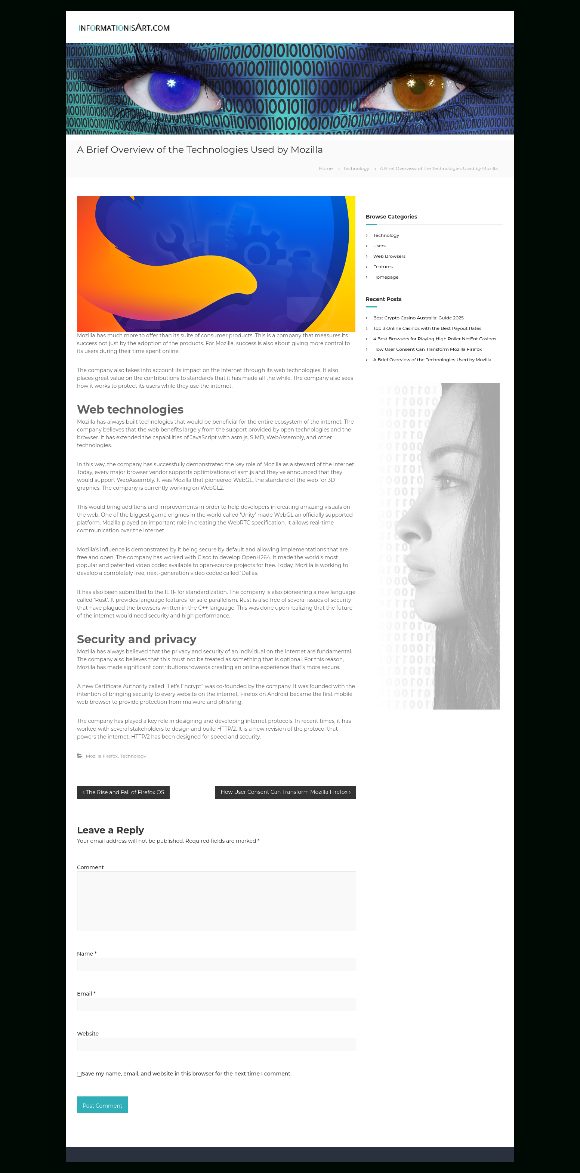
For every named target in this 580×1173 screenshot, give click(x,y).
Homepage (386, 277)
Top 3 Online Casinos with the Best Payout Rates (427, 328)
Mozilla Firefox (102, 756)
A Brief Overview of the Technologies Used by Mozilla (432, 359)
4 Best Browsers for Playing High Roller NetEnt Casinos (434, 338)
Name (86, 953)
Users (379, 245)
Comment (90, 867)
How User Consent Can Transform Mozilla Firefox (427, 349)
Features (383, 266)
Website (88, 1033)
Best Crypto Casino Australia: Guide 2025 (418, 318)
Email (86, 993)
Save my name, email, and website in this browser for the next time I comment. (186, 1073)
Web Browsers (389, 256)
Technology (356, 168)
